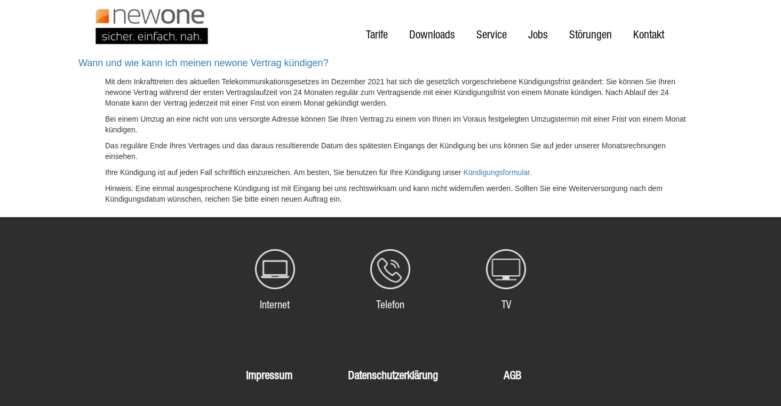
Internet (275, 304)
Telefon (390, 304)
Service (491, 34)
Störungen (590, 34)
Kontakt (648, 34)
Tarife (377, 34)
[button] (390, 63)
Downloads (432, 34)
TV (506, 304)
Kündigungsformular (497, 172)
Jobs (538, 34)
